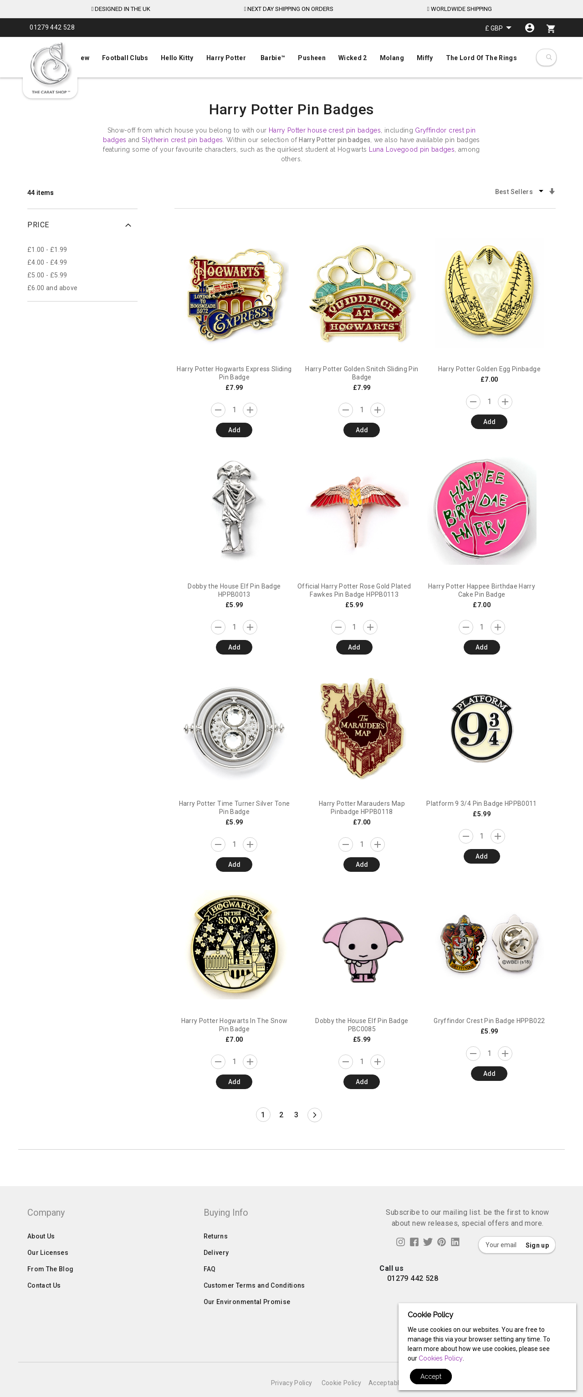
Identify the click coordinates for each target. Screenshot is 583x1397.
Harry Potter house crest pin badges (325, 130)
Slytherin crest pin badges (182, 139)
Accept (430, 1376)
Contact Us (44, 1303)
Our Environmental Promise (247, 1320)
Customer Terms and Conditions (254, 1303)
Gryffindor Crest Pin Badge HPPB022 (489, 1020)
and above (52, 288)
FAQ (210, 1287)
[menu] (291, 55)
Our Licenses (47, 1270)
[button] (498, 28)
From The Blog (50, 1287)
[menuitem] (291, 57)
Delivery (216, 1270)
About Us (41, 1254)
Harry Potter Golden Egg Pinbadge (489, 369)
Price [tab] (38, 224)
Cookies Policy (441, 1358)
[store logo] (50, 68)
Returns (216, 1254)
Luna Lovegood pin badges (412, 149)
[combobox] (549, 57)
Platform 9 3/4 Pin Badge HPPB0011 (481, 803)
